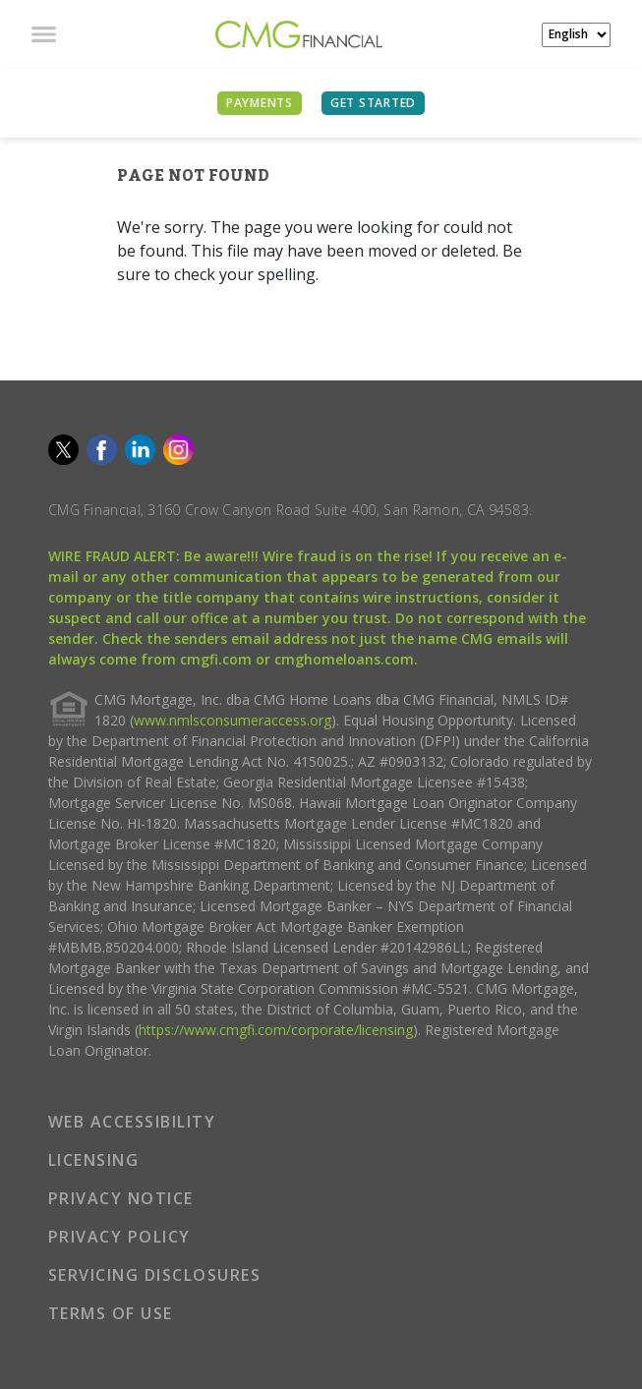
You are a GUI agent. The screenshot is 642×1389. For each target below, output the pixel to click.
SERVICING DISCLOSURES (155, 1275)
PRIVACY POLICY (119, 1236)
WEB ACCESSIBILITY (132, 1121)
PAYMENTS (259, 102)
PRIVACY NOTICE (121, 1198)
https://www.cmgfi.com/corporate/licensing (276, 1029)
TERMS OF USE (110, 1313)
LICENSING (94, 1160)
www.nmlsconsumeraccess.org (232, 720)
